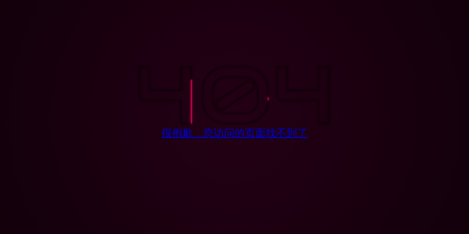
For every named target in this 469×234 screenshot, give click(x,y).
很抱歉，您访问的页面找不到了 (234, 132)
